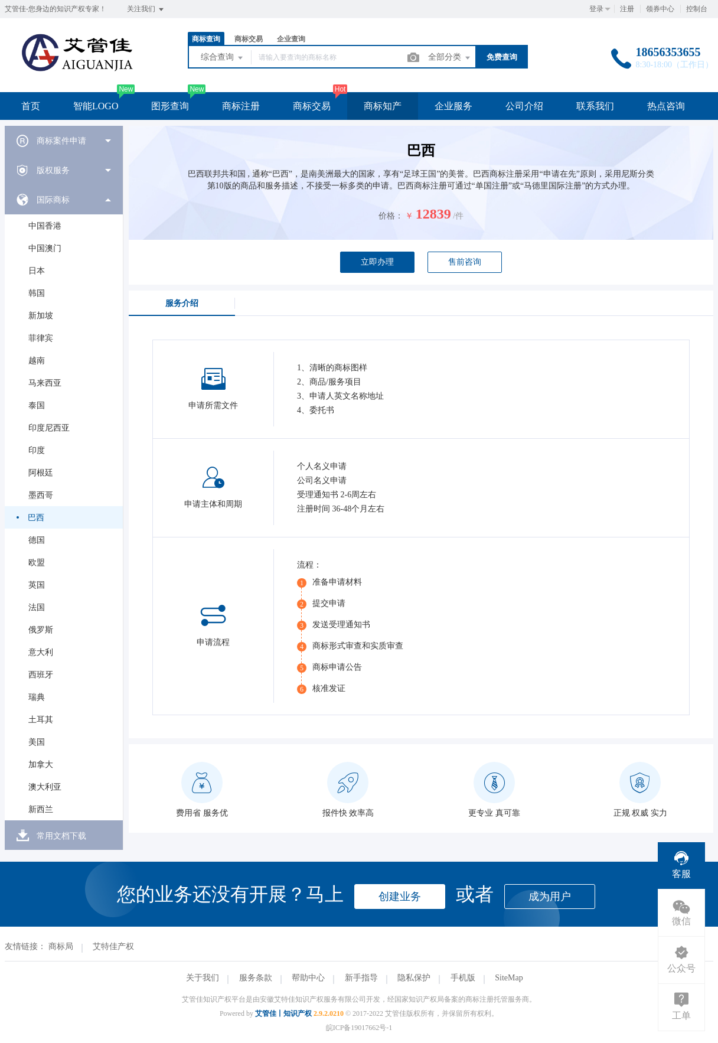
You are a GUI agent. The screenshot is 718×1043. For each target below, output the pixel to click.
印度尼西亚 (49, 427)
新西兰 (40, 809)
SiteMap (509, 977)
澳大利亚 (44, 787)
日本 (36, 270)
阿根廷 (40, 472)
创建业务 (399, 896)
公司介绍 (524, 106)
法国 (36, 607)
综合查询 (222, 58)
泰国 (36, 405)
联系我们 (595, 106)
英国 (36, 585)
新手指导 (361, 977)
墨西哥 (40, 495)
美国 (36, 742)
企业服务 (453, 106)
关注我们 (146, 9)
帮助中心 (308, 977)
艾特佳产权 (113, 946)
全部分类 (450, 58)
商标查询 (206, 39)
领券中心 (660, 9)
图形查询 (170, 106)
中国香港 (44, 225)
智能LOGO (95, 106)
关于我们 (202, 977)
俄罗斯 (40, 629)
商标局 (60, 946)
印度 (36, 450)
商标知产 (383, 106)
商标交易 (248, 39)
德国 (36, 540)
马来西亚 (44, 383)
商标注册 (241, 106)
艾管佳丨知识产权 (283, 1013)
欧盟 (36, 562)
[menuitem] (64, 140)
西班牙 (40, 674)
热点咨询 (666, 106)
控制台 (696, 9)
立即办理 (377, 262)
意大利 (40, 652)
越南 (36, 360)
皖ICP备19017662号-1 (359, 1028)
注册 (627, 9)
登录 (596, 9)
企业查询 (291, 39)
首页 (30, 106)
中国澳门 (44, 248)
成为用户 (549, 896)
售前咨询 (464, 262)
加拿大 (40, 764)
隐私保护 (413, 977)
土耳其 (40, 719)
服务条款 (255, 977)
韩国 (36, 293)
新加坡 (40, 315)
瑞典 (36, 697)
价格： (390, 215)
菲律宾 (40, 338)
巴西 (36, 517)
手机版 (463, 977)
